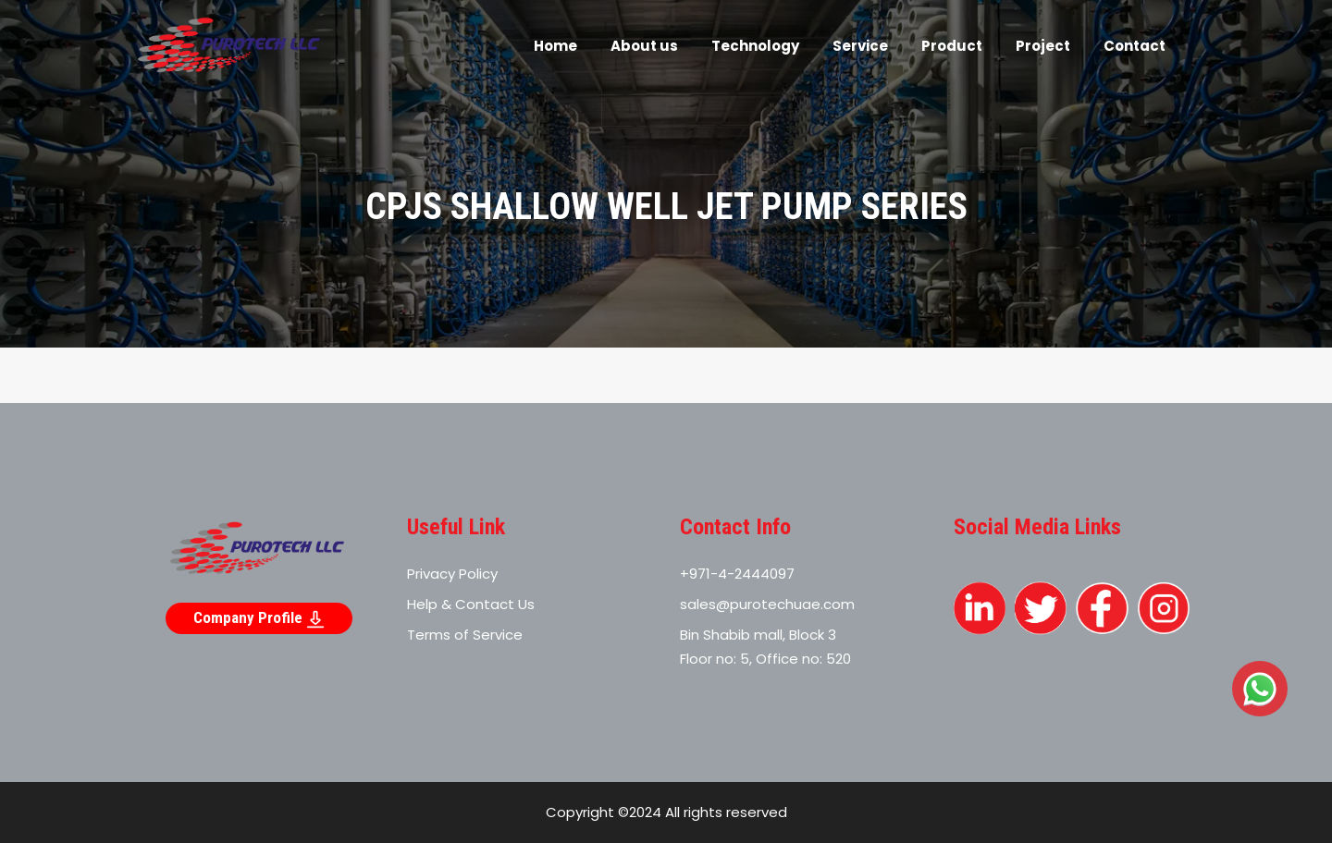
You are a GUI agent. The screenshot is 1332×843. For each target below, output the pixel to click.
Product (951, 45)
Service (860, 45)
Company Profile (259, 618)
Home (555, 45)
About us (644, 45)
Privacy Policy (452, 573)
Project (1043, 45)
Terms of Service (465, 634)
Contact (1135, 45)
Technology (755, 45)
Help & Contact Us (471, 604)
